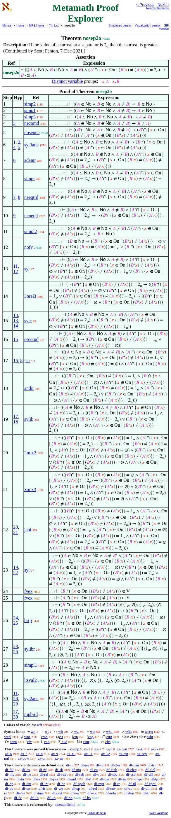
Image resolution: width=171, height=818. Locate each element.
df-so (26, 788)
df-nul (71, 779)
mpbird (31, 714)
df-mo (76, 770)
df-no (68, 798)
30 (15, 716)
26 (15, 651)
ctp (75, 737)
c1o (47, 742)
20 (15, 527)
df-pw (104, 779)
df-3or (115, 765)
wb (60, 731)
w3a (128, 731)
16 (15, 360)
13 (15, 320)
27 (15, 711)
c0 (61, 737)
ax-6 (8, 754)
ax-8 (39, 754)
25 (15, 623)
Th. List (54, 25)
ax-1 (87, 749)
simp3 (30, 116)
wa (76, 731)
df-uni (26, 784)
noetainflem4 (65, 804)
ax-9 (54, 754)
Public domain (96, 813)
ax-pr (42, 758)
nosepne (31, 132)
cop (91, 737)
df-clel (150, 770)
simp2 (30, 103)
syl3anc (31, 144)
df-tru (152, 765)
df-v (96, 774)
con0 (13, 742)
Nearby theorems (157, 8)
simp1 (30, 110)
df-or (99, 765)
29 (15, 703)
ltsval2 (30, 680)
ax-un (58, 758)
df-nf (42, 770)
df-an (85, 765)
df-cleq (131, 770)
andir (29, 388)
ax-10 (71, 754)
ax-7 (23, 754)
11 (15, 266)
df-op (9, 784)
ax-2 (97, 749)
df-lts (87, 798)
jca (27, 360)
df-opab (79, 784)
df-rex (61, 774)
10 (15, 315)
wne (27, 737)
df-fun (129, 793)
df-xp (76, 788)
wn (33, 731)
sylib (28, 419)
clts (107, 742)
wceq (149, 731)
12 (15, 271)
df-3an (134, 765)
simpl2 (30, 231)
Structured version (120, 25)
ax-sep (142, 754)
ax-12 (105, 754)
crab (44, 737)
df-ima (39, 793)
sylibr (29, 649)
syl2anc (31, 698)
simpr (29, 178)
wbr (150, 737)
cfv (29, 742)
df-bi (69, 765)
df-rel (93, 788)
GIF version (164, 27)
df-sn (122, 779)
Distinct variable (67, 81)
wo (92, 731)
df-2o (51, 798)
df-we (58, 788)
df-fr (42, 788)
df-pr (138, 779)
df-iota (111, 793)
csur (86, 742)
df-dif (148, 774)
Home (20, 25)
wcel (7, 737)
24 (15, 617)
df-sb (59, 770)
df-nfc (9, 774)
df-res (20, 793)
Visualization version (148, 25)
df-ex (26, 770)
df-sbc (113, 774)
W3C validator (158, 813)
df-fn (146, 793)
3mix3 (30, 489)
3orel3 (30, 296)
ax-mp (74, 749)
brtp (28, 620)
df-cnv (111, 788)
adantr (30, 160)
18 (15, 421)
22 (15, 572)
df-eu (94, 770)
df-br (61, 784)
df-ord (57, 793)
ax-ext (123, 754)
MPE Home (36, 25)
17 (15, 416)
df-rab (79, 774)
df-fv (18, 798)
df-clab (111, 770)
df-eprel (150, 784)
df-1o (34, 798)
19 (15, 567)
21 (15, 532)
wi (47, 731)
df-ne (27, 774)
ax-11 (88, 754)
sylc (28, 320)
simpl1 (30, 665)
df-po (9, 788)
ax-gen (122, 749)
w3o (109, 731)
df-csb (131, 774)
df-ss (36, 779)
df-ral (44, 774)
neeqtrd (31, 197)
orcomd (31, 339)
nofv (28, 247)
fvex (28, 591)
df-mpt (99, 784)
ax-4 (139, 749)
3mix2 (30, 452)
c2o (64, 742)
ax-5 (154, 749)
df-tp (154, 779)
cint (109, 737)
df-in (20, 779)
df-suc (92, 793)
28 (15, 698)
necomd (31, 123)
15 (15, 339)
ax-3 (109, 749)
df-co (128, 788)
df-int (44, 784)
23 (15, 646)
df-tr (116, 784)
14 (15, 325)
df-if (88, 779)
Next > (163, 4)
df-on (74, 793)
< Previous (145, 4)
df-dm (146, 788)
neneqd (31, 215)
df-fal (9, 770)
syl (27, 268)
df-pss (53, 779)
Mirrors (6, 25)
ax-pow (23, 758)
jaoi (27, 529)
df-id (132, 784)
